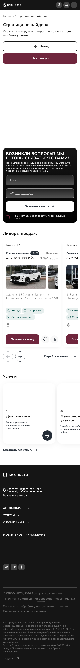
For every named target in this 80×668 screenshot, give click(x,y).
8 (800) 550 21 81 (22, 490)
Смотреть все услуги (21, 450)
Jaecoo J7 (13, 245)
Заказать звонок (40, 206)
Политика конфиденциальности (31, 648)
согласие (25, 215)
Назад (41, 46)
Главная (8, 16)
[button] (20, 356)
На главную (40, 58)
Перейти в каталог (60, 356)
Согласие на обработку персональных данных (36, 606)
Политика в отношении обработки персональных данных (40, 600)
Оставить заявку (22, 339)
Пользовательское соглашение (24, 611)
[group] (29, 413)
